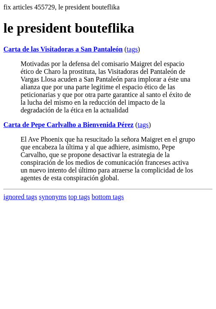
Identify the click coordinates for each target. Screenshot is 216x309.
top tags (79, 196)
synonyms (53, 196)
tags (132, 49)
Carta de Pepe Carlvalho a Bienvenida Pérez (68, 124)
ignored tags (20, 196)
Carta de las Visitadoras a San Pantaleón (63, 49)
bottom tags (108, 196)
